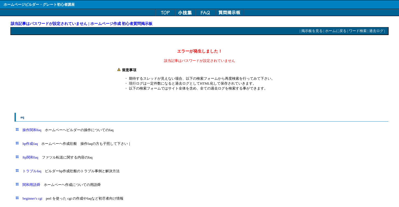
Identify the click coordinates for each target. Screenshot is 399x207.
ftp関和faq (30, 157)
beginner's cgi (32, 198)
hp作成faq (30, 144)
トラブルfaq (31, 171)
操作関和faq (31, 130)
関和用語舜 (31, 185)
